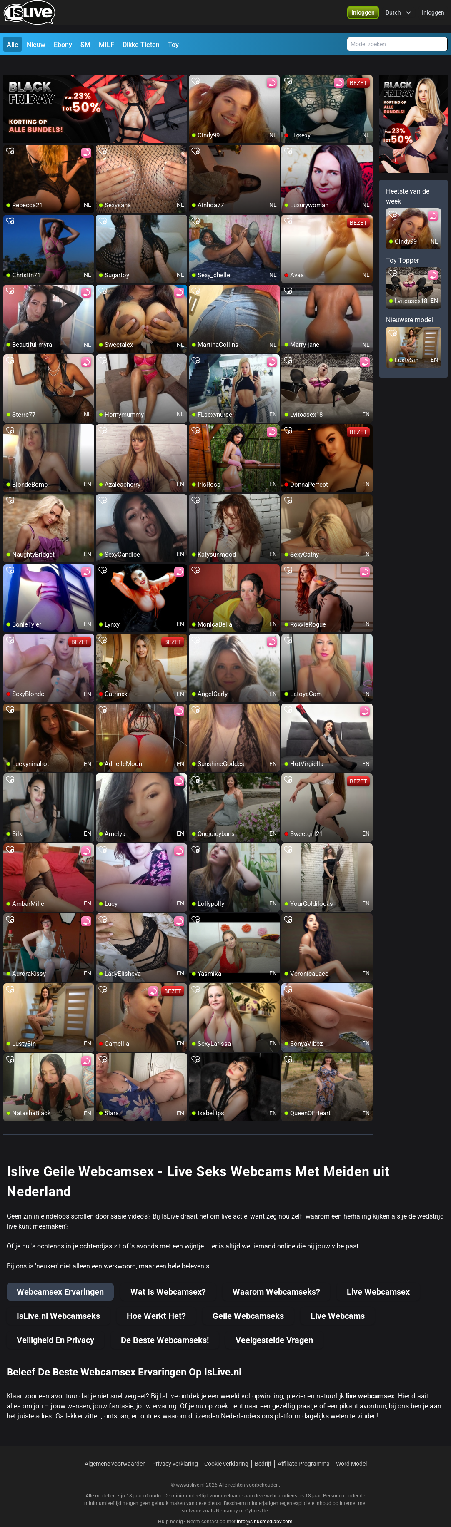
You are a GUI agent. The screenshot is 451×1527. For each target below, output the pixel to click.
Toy (173, 45)
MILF (106, 45)
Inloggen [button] (433, 16)
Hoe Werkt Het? (156, 1301)
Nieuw (36, 45)
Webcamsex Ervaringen (60, 1277)
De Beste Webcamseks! (165, 1325)
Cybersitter (257, 1496)
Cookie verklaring (226, 1448)
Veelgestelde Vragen (274, 1325)
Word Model (351, 1448)
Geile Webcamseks (248, 1301)
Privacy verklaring (175, 1448)
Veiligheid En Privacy (55, 1325)
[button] (363, 16)
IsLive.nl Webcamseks (58, 1301)
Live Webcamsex (378, 1277)
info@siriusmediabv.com (265, 1507)
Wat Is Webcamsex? (168, 1277)
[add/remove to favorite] (195, 66)
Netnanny (227, 1496)
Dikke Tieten (141, 45)
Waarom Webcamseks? (276, 1277)
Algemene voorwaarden (115, 1448)
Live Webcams (338, 1301)
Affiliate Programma (304, 1448)
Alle (12, 45)
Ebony (63, 45)
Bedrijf (263, 1448)
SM (85, 45)
